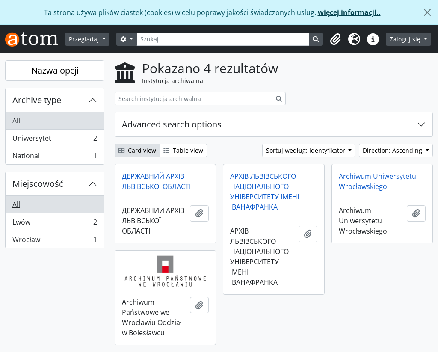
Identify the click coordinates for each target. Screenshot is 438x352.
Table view (183, 150)
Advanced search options (172, 124)
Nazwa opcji (55, 70)
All (16, 120)
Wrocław (54, 241)
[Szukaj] (223, 39)
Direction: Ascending (393, 150)
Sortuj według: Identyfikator (306, 150)
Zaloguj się (406, 39)
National (54, 157)
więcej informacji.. (349, 12)
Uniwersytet (54, 140)
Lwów (54, 224)
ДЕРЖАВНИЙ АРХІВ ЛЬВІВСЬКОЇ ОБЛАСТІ (156, 181)
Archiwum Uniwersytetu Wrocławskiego (377, 181)
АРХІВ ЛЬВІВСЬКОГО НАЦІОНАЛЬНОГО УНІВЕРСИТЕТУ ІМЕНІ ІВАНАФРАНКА (264, 192)
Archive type (36, 100)
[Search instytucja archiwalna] (193, 98)
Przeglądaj (85, 39)
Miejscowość (37, 183)
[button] (335, 39)
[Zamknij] (427, 12)
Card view (137, 150)
